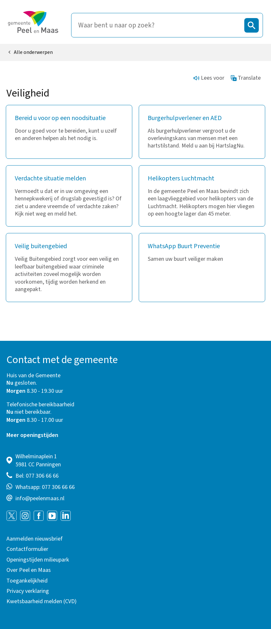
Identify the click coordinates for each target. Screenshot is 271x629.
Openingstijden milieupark (37, 560)
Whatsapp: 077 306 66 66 (45, 487)
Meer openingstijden (32, 435)
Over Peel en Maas (28, 570)
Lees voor (208, 78)
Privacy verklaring (27, 591)
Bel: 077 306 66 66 (37, 476)
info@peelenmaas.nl (39, 498)
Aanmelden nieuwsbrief (34, 539)
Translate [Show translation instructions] (246, 78)
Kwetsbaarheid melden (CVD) (41, 601)
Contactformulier (27, 549)
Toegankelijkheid (27, 581)
